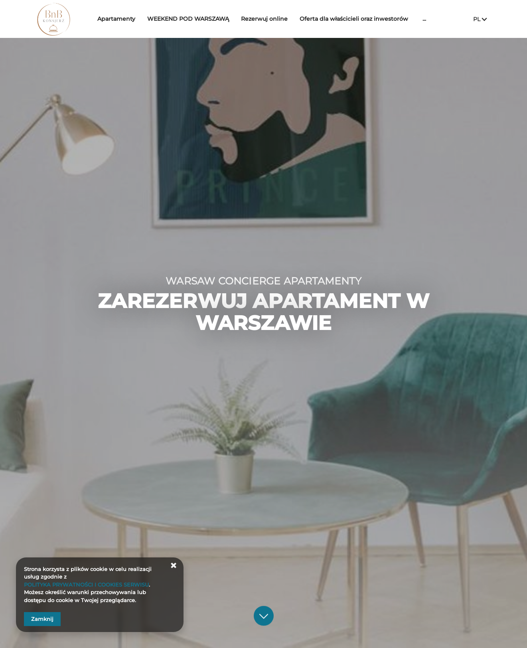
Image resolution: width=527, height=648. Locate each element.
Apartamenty (120, 18)
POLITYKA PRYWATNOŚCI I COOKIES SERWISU (86, 584)
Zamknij (42, 619)
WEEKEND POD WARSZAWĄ (192, 18)
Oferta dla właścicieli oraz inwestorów (357, 18)
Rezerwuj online (268, 18)
